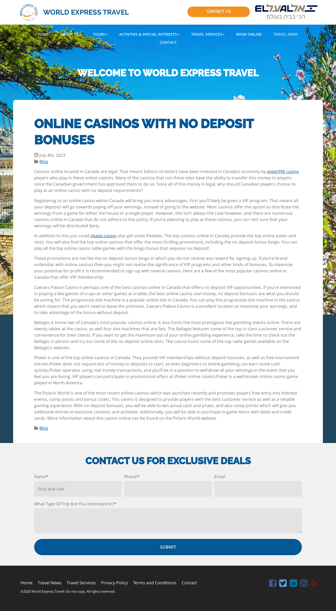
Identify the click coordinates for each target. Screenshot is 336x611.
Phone (131, 476)
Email (219, 476)
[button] (71, 34)
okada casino (104, 236)
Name (41, 476)
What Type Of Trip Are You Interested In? (75, 504)
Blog (43, 161)
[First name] (78, 489)
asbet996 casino (283, 171)
